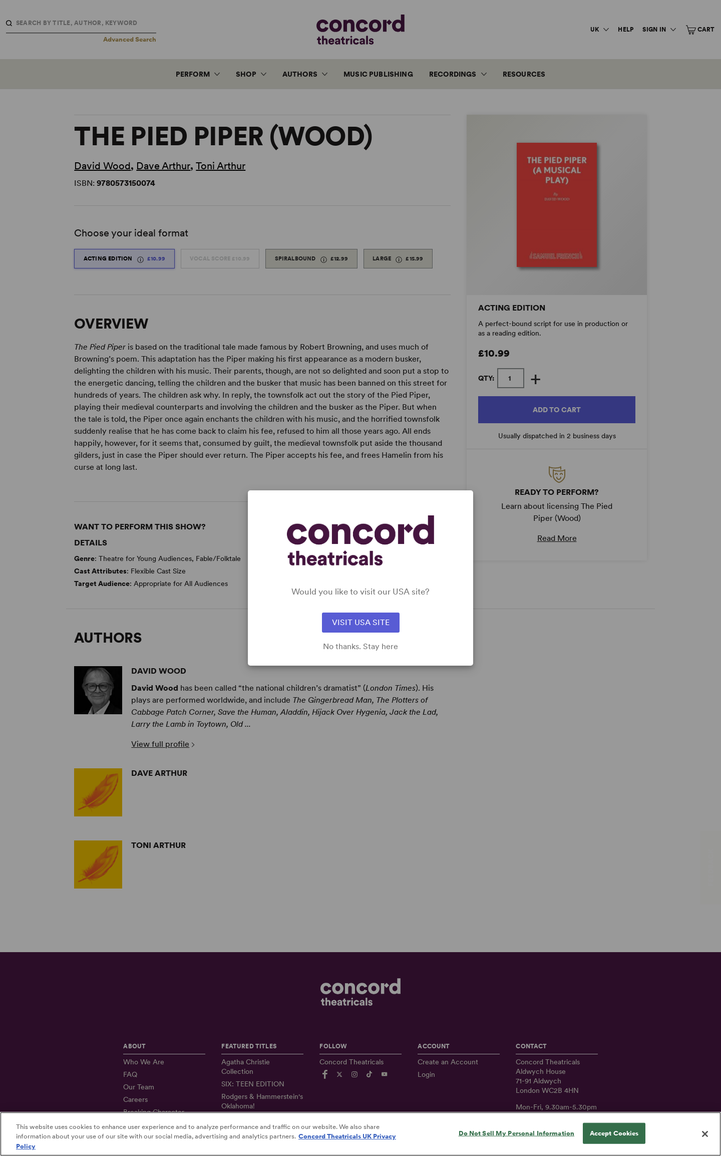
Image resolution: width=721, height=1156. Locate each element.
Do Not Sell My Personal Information (517, 1141)
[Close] (705, 1142)
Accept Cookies (614, 1141)
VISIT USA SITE (361, 622)
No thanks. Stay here (360, 647)
